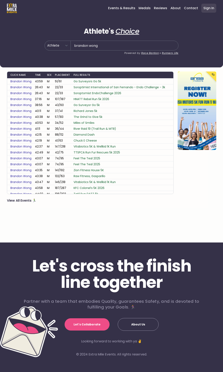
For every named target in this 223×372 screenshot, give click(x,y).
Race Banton (147, 62)
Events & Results (121, 8)
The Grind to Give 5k (88, 137)
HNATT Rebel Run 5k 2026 (91, 119)
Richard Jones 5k (85, 131)
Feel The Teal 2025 (87, 178)
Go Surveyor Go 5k (87, 125)
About (175, 8)
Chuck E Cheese (85, 160)
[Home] (12, 8)
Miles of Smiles (84, 143)
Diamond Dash (84, 154)
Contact (191, 8)
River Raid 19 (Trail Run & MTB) (95, 148)
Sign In (208, 8)
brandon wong (20, 101)
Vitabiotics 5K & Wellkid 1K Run (95, 166)
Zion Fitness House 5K (89, 190)
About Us (138, 324)
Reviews (160, 8)
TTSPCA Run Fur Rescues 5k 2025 (97, 172)
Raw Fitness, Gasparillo (89, 196)
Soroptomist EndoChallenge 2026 (97, 113)
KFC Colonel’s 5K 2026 (89, 208)
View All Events (19, 220)
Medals (145, 8)
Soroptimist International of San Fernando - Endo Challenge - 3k (119, 107)
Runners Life (169, 62)
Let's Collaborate (87, 324)
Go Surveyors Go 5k (87, 101)
